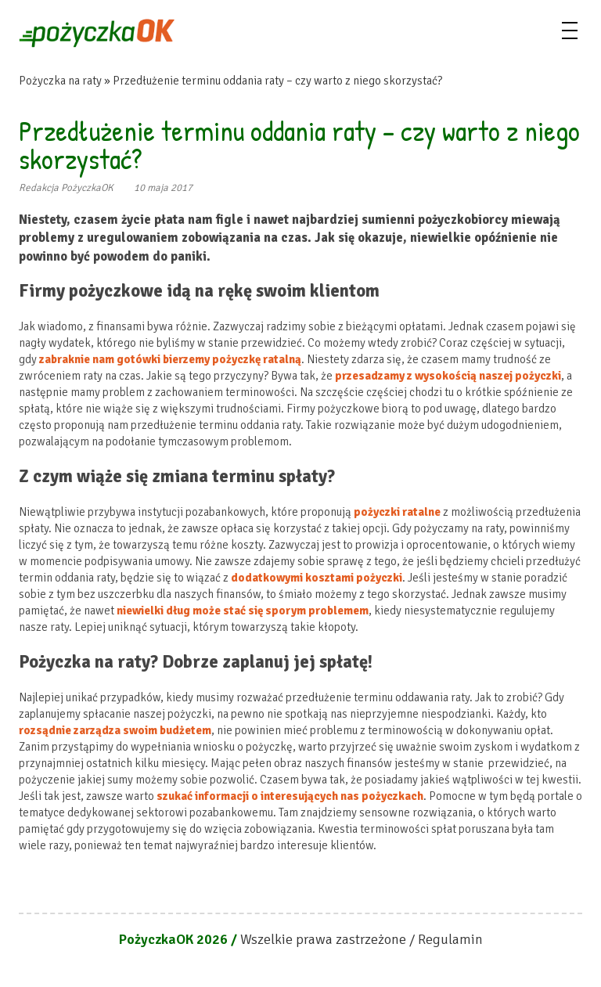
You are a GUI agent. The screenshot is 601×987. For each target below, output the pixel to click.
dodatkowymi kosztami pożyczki (316, 578)
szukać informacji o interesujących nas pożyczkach (290, 796)
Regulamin (450, 939)
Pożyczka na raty (60, 81)
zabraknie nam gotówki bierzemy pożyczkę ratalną (170, 359)
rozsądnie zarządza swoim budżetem (115, 730)
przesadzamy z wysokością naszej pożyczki (448, 376)
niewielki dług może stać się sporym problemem (243, 610)
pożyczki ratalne (397, 512)
